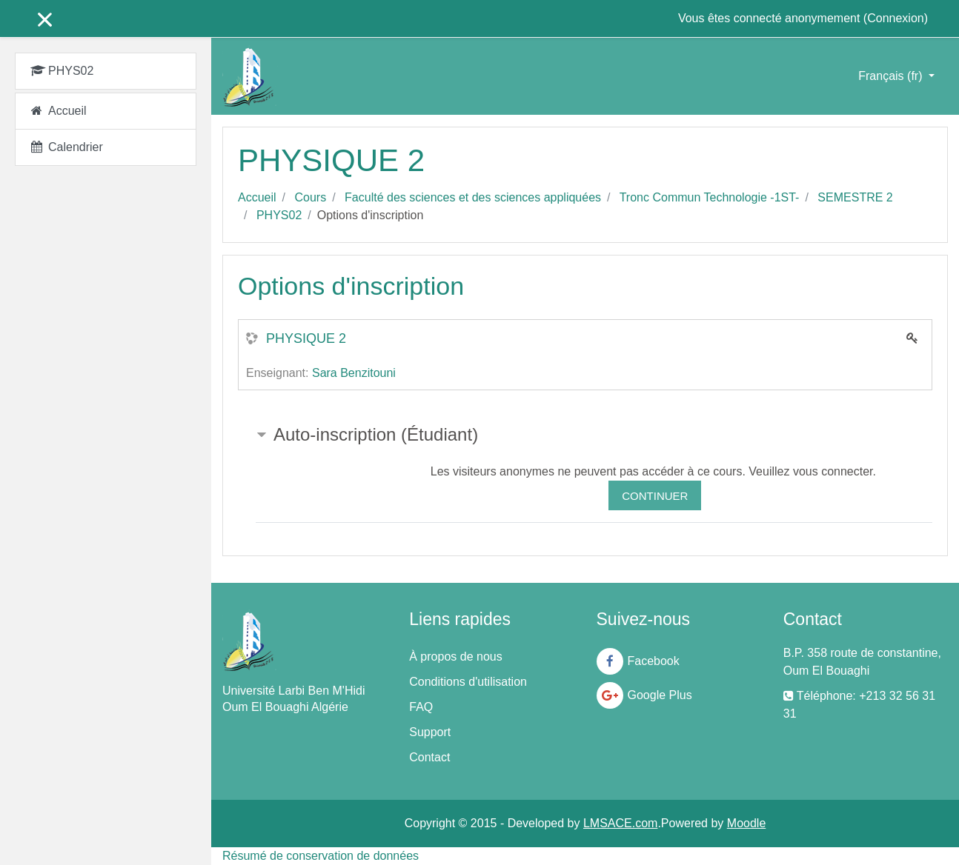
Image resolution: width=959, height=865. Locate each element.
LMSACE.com (620, 823)
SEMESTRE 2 (854, 197)
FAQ (421, 707)
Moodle (746, 823)
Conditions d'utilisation (468, 681)
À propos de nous (455, 656)
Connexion (895, 18)
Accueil (257, 197)
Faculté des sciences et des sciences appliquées (473, 197)
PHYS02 (279, 215)
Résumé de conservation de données (320, 855)
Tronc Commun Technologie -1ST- (710, 197)
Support (430, 732)
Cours (310, 197)
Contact (429, 757)
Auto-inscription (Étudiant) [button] (375, 434)
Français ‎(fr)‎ (892, 76)
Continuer (655, 496)
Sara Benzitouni (354, 373)
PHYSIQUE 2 (306, 338)
